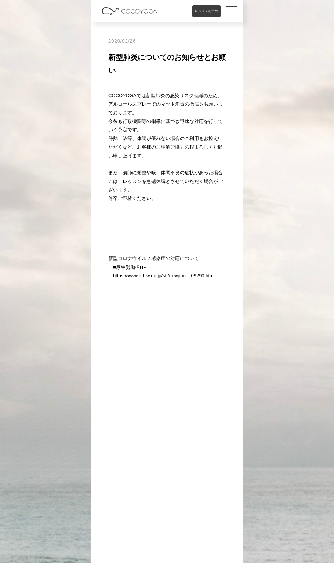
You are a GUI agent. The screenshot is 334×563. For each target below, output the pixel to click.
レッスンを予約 (206, 11)
